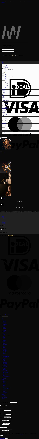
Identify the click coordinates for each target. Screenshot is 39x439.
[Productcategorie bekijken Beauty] (19, 168)
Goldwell (4, 330)
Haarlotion (6, 118)
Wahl (5, 87)
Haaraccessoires (5, 110)
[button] (3, 2)
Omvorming (4, 93)
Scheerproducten (5, 120)
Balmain (6, 64)
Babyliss (4, 320)
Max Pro (6, 78)
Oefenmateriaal (5, 113)
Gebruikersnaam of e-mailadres (5, 402)
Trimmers (6, 107)
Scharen (4, 115)
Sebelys (4, 342)
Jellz (5, 74)
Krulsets (4, 365)
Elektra (3, 101)
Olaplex (4, 338)
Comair (4, 325)
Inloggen (6, 405)
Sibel (5, 84)
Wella (4, 347)
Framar (6, 71)
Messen (4, 112)
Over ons (3, 215)
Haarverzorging (4, 89)
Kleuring (4, 91)
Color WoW (6, 67)
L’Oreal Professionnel (6, 335)
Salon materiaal (5, 377)
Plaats (1, 424)
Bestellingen (3, 222)
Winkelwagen (4, 223)
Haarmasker (5, 350)
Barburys (6, 65)
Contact (3, 217)
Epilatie (4, 96)
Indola (5, 73)
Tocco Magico (6, 85)
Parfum (4, 360)
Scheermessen (6, 119)
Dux (5, 69)
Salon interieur (4, 123)
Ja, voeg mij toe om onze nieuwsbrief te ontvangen (8, 413)
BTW (1, 430)
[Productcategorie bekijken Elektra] (19, 180)
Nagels (4, 359)
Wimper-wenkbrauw (6, 100)
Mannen (4, 92)
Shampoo (6, 121)
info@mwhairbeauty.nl (19, 207)
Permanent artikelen (6, 376)
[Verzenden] (0, 138)
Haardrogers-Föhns (7, 102)
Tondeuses (6, 106)
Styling (4, 94)
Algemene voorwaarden (5, 218)
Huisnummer (2, 421)
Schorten (4, 384)
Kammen (4, 111)
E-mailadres (2, 410)
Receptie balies (7, 126)
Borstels (4, 371)
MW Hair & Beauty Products (10, 235)
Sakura (5, 82)
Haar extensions (5, 357)
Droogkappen (5, 362)
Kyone (5, 76)
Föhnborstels (5, 363)
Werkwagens (6, 129)
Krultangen (6, 104)
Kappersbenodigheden (5, 108)
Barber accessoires (7, 117)
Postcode (1, 423)
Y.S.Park (6, 88)
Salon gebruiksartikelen (6, 114)
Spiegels (4, 390)
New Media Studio (7, 314)
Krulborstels (6, 103)
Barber (3, 116)
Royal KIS (4, 340)
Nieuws (4, 132)
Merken (3, 63)
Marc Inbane (6, 77)
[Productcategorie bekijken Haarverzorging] (19, 191)
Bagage (4, 109)
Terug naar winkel (4, 78)
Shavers (4, 105)
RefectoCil (6, 81)
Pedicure (4, 99)
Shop (2, 62)
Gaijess (4, 72)
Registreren (1, 435)
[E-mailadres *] (8, 49)
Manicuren (4, 98)
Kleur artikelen (5, 374)
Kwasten (4, 382)
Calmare (4, 323)
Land (1, 426)
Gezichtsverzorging (6, 356)
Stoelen (4, 127)
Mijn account (4, 221)
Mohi (5, 79)
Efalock (6, 70)
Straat (1, 420)
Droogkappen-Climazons (7, 387)
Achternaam (2, 417)
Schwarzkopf (6, 83)
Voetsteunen (6, 128)
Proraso (4, 80)
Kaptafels (6, 125)
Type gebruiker (2, 414)
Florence (4, 328)
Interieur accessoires (7, 124)
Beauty (3, 95)
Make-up (4, 97)
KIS (3, 333)
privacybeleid (21, 434)
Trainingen (4, 133)
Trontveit (6, 86)
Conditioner (4, 90)
